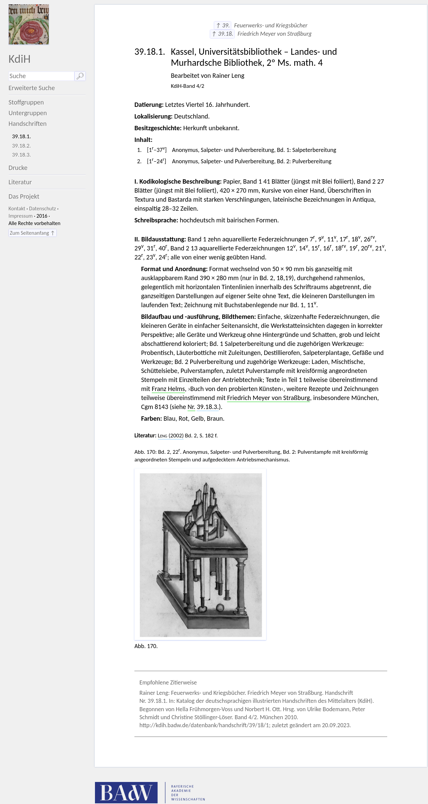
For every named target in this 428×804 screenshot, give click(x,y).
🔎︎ (80, 76)
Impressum (21, 216)
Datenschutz (42, 208)
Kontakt (17, 208)
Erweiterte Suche (32, 88)
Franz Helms (168, 389)
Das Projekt (24, 196)
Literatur (20, 182)
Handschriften (28, 124)
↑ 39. (222, 25)
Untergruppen (28, 113)
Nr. (191, 407)
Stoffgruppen (26, 102)
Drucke (18, 168)
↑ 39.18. (222, 33)
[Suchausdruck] (42, 76)
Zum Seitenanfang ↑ (32, 233)
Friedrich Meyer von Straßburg (268, 398)
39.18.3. (21, 154)
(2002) (171, 435)
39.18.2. (21, 145)
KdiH (20, 58)
